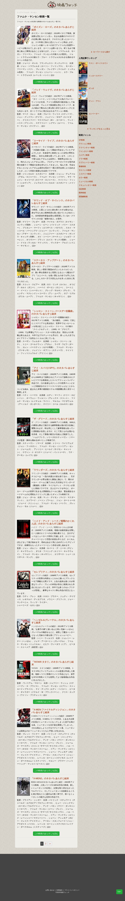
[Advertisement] (94, 25)
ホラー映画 (83, 178)
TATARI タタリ (38, 668)
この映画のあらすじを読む (46, 82)
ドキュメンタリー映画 (87, 185)
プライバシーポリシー (72, 890)
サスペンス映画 (85, 170)
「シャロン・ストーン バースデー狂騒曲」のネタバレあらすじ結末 (53, 312)
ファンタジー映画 (86, 151)
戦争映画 (82, 193)
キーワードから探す (101, 52)
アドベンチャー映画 (86, 148)
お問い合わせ (50, 890)
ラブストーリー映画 (86, 163)
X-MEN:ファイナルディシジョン (45, 716)
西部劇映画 (83, 197)
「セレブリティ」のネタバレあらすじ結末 (53, 572)
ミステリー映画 (85, 174)
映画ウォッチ (62, 4)
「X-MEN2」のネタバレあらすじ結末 (50, 778)
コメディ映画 (84, 155)
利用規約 (59, 890)
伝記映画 (82, 189)
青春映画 (82, 166)
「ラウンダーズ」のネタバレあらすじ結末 (53, 470)
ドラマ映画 (83, 159)
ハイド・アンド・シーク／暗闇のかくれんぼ (50, 527)
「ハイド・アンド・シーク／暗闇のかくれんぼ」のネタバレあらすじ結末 (53, 522)
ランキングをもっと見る (99, 129)
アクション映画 (85, 144)
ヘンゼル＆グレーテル (41, 626)
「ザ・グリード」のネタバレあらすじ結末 (53, 419)
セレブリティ (37, 575)
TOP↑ (119, 892)
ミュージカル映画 (86, 181)
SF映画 (81, 140)
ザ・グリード (37, 422)
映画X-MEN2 (36, 782)
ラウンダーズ (37, 473)
